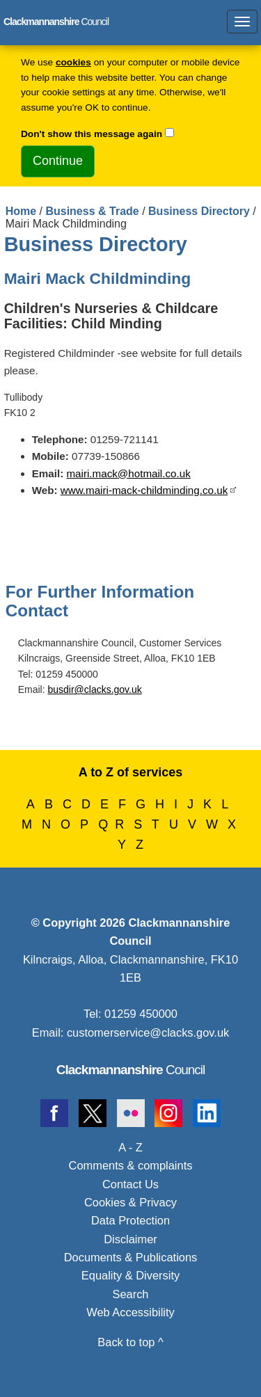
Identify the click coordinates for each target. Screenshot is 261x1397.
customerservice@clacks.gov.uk (148, 1032)
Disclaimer (130, 1239)
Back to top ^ (130, 1342)
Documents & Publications (131, 1257)
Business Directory (199, 211)
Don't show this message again (91, 134)
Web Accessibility (130, 1312)
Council (130, 1069)
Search (131, 1294)
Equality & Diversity (130, 1275)
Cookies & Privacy (130, 1202)
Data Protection (130, 1220)
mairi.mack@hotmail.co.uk (128, 473)
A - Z (130, 1147)
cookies (73, 62)
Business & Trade (92, 211)
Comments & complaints (131, 1165)
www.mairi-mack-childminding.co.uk (144, 490)
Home (21, 211)
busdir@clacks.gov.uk (94, 689)
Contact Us (130, 1184)
